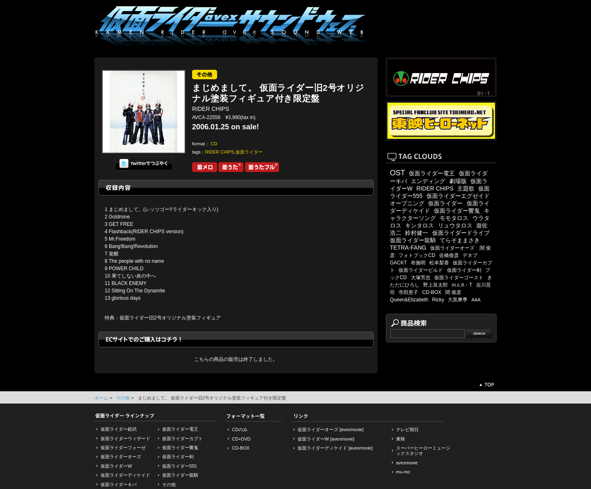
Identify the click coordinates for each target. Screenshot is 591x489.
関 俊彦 (453, 292)
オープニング (407, 203)
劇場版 (458, 181)
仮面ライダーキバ (119, 484)
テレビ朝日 (407, 429)
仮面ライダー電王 (432, 173)
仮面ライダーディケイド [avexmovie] (335, 447)
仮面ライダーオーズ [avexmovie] (331, 429)
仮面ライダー (249, 151)
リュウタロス (455, 225)
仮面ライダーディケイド (125, 475)
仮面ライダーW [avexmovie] (326, 438)
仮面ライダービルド (421, 270)
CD (214, 143)
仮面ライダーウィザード (125, 438)
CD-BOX (432, 292)
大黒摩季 (457, 300)
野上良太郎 (435, 285)
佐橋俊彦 (449, 255)
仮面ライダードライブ (461, 233)
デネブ (470, 255)
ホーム (101, 397)
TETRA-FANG (408, 247)
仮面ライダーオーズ (452, 248)
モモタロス (454, 218)
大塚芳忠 (421, 277)
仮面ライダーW (116, 466)
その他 (123, 397)
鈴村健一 (416, 233)
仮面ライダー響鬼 (457, 210)
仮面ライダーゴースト (458, 277)
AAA (476, 299)
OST (397, 173)
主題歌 (465, 188)
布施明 (418, 263)
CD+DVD (241, 438)
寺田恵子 (408, 292)
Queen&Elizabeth (409, 300)
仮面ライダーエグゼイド (458, 196)
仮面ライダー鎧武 (119, 429)
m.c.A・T (462, 285)
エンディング (428, 181)
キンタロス (419, 225)
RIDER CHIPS (219, 151)
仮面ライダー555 (179, 466)
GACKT (398, 263)
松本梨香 (439, 263)
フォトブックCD (417, 255)
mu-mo (403, 471)
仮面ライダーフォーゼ (123, 447)
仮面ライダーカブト (182, 438)
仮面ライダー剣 (464, 270)
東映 (400, 438)
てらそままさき (460, 240)
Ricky (438, 300)
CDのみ (239, 429)
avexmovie (407, 462)
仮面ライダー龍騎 (413, 240)
